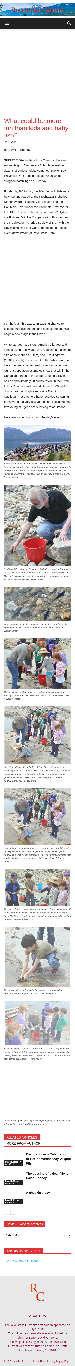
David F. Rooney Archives (13, 1163)
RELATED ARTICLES (21, 1137)
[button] (69, 23)
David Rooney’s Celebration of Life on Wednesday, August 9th (48, 1158)
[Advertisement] (37, 68)
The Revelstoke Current (21, 1261)
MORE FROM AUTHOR (23, 1143)
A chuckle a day (38, 1193)
